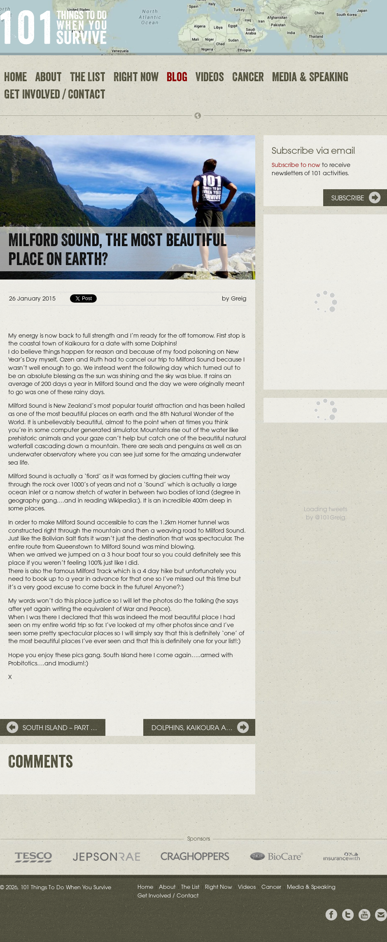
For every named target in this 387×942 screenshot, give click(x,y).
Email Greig (381, 915)
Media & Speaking (310, 78)
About (48, 78)
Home (15, 78)
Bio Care (276, 856)
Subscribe (347, 198)
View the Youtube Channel (364, 915)
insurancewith (342, 856)
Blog (177, 78)
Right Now (136, 78)
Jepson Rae (106, 857)
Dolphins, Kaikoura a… (192, 728)
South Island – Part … (60, 728)
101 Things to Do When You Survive (53, 27)
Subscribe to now (296, 165)
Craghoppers (195, 856)
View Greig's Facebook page (331, 915)
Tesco (33, 857)
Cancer (248, 78)
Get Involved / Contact (54, 95)
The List (87, 78)
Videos (210, 78)
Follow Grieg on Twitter (348, 915)
